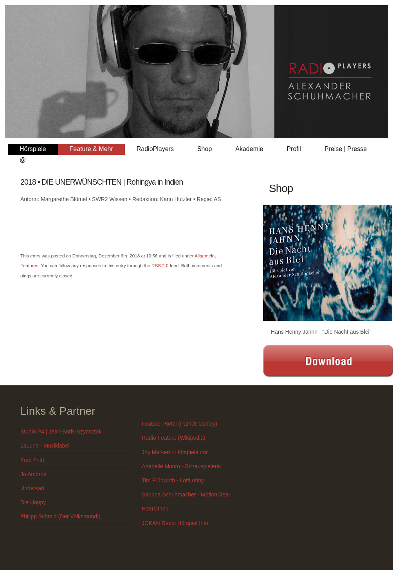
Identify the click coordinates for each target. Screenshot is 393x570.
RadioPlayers (155, 149)
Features (29, 265)
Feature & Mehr (91, 149)
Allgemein (205, 255)
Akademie (249, 149)
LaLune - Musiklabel (44, 445)
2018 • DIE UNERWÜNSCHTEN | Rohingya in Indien (101, 182)
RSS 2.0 (159, 265)
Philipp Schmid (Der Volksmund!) (60, 516)
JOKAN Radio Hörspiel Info (175, 523)
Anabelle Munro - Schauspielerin (181, 466)
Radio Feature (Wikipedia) (174, 438)
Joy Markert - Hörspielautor (175, 452)
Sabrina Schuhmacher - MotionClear (186, 494)
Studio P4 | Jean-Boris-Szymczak (61, 431)
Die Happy (33, 502)
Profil (294, 149)
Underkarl (32, 488)
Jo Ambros (33, 474)
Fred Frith (32, 460)
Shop (204, 149)
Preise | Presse (345, 149)
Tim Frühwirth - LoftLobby (173, 480)
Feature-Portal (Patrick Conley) (179, 424)
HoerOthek (155, 508)
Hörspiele (33, 149)
